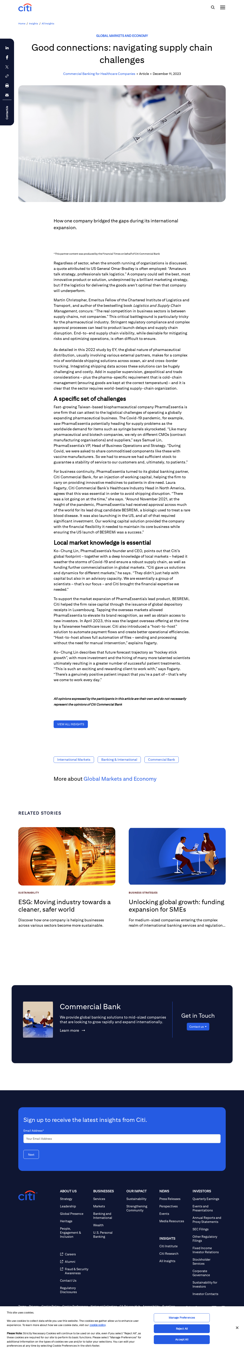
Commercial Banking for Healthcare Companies (99, 74)
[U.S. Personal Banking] (108, 1235)
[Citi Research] (174, 1254)
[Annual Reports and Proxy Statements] (207, 1220)
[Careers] (75, 1254)
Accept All (181, 1339)
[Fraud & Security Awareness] (75, 1271)
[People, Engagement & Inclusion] (75, 1233)
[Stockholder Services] (207, 1261)
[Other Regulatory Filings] (207, 1239)
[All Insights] (174, 1261)
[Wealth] (108, 1225)
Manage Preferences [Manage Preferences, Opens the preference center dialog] (182, 1317)
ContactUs (7, 112)
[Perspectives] (174, 1206)
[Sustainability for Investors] (207, 1284)
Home (21, 23)
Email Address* (33, 1130)
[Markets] (108, 1206)
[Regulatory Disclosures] (75, 1290)
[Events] (174, 1214)
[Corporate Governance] (207, 1273)
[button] (7, 76)
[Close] (237, 1327)
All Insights (48, 23)
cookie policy (98, 1325)
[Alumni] (75, 1262)
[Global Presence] (75, 1214)
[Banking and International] (108, 1216)
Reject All (182, 1328)
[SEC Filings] (207, 1229)
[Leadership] (75, 1206)
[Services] (108, 1199)
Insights (33, 23)
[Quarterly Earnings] (207, 1199)
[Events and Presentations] (207, 1208)
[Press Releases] (174, 1199)
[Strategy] (75, 1199)
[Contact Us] (75, 1280)
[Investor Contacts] (207, 1294)
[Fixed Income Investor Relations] (207, 1250)
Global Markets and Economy (122, 36)
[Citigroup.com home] (27, 1195)
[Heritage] (75, 1221)
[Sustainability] (141, 1199)
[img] (213, 7)
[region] (122, 1328)
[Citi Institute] (174, 1246)
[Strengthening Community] (141, 1208)
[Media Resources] (174, 1221)
